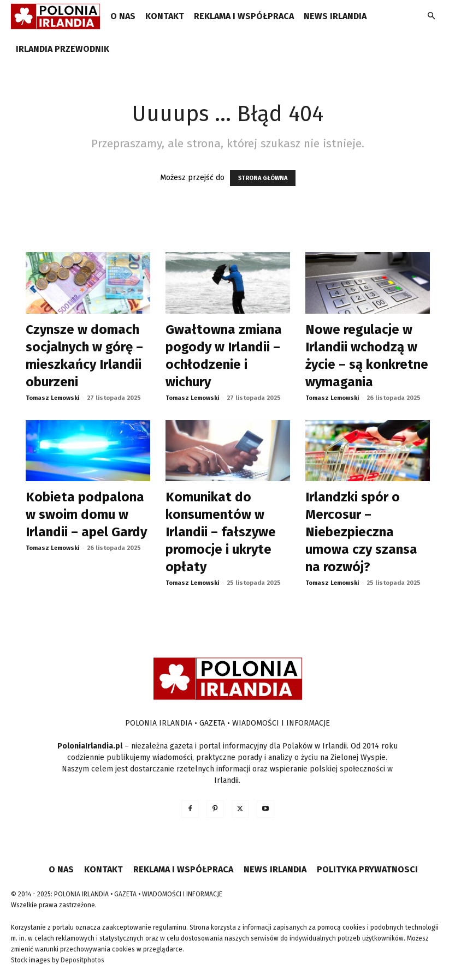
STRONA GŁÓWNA (262, 178)
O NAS (122, 16)
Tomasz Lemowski (52, 398)
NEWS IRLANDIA (335, 16)
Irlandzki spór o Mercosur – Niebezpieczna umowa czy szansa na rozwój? (361, 531)
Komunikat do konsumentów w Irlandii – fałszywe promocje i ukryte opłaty (221, 531)
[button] (431, 16)
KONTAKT (164, 16)
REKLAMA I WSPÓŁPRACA (244, 16)
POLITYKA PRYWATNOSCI (367, 869)
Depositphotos (82, 960)
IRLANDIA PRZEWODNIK (62, 49)
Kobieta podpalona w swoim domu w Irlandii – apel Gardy (86, 514)
